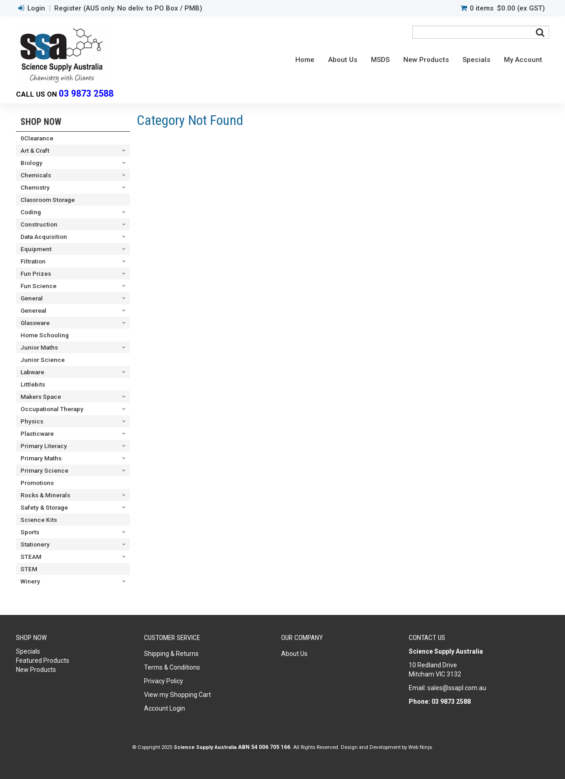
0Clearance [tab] (37, 138)
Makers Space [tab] (41, 396)
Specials (476, 60)
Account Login (164, 708)
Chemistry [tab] (35, 187)
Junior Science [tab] (43, 359)
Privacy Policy (163, 681)
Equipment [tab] (36, 249)
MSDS (380, 60)
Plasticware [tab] (37, 433)
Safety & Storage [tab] (44, 507)
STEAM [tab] (31, 556)
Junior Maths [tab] (39, 347)
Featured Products (42, 660)
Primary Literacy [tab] (44, 445)
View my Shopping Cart (177, 694)
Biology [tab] (31, 162)
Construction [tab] (39, 224)
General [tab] (32, 298)
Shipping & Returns (171, 653)
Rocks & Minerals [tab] (45, 495)
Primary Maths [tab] (41, 458)
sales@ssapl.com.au (456, 687)
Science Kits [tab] (39, 519)
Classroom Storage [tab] (48, 199)
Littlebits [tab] (33, 384)
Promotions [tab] (37, 482)
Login (36, 8)
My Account (523, 60)
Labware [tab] (32, 372)
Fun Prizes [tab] (36, 273)
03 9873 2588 (86, 93)
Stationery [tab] (35, 544)
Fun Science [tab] (38, 285)
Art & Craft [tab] (35, 150)
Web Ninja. (420, 747)
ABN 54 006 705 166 (264, 747)
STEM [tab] (29, 569)
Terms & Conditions (172, 667)
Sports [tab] (30, 532)
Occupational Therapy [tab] (52, 409)
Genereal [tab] (33, 310)
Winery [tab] (30, 581)
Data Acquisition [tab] (44, 236)
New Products (426, 60)
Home (304, 60)
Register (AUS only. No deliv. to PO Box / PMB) (128, 8)
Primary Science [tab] (44, 470)
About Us (342, 60)
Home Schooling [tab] (45, 335)
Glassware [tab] (35, 322)
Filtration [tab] (33, 261)
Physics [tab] (32, 421)
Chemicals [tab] (36, 175)
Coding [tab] (31, 212)
